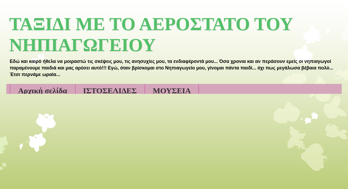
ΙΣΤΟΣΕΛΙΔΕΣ (110, 90)
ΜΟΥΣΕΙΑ (172, 90)
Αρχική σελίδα (42, 90)
